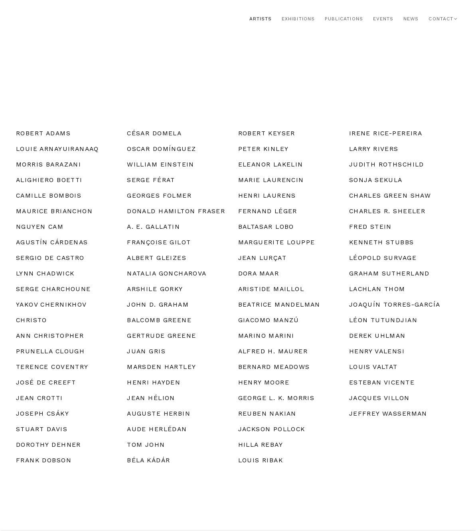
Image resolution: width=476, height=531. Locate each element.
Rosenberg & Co (68, 19)
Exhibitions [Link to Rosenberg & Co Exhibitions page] (298, 19)
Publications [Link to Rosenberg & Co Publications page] (344, 19)
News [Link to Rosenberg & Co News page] (411, 19)
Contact (441, 19)
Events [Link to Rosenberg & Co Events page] (383, 19)
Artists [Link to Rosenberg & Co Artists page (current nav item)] (260, 19)
